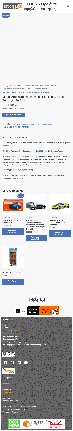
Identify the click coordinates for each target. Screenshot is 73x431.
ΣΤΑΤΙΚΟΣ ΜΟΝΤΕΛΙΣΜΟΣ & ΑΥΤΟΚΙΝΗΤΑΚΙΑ (40, 86)
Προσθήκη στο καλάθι (13, 115)
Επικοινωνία (7, 392)
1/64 (10, 127)
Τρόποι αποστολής (9, 333)
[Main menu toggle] (68, 6)
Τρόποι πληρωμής (9, 331)
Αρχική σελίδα (7, 86)
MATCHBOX (16, 127)
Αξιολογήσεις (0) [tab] (20, 137)
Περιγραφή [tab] (6, 137)
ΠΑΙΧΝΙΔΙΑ (18, 86)
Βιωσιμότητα (7, 389)
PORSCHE (25, 127)
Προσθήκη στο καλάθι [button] (11, 231)
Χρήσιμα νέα (7, 378)
